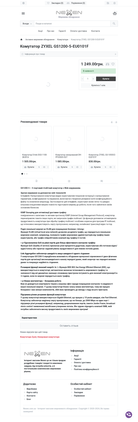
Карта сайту (32, 392)
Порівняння (79, 396)
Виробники (32, 389)
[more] (48, 167)
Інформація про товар (69, 54)
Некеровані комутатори (48, 337)
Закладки (78, 392)
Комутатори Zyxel (28, 337)
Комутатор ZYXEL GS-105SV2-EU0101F (102, 156)
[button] (24, 173)
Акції (40, 31)
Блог (29, 399)
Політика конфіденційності (86, 369)
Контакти (95, 31)
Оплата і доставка (78, 31)
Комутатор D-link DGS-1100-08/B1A (34, 156)
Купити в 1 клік (98, 85)
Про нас (50, 31)
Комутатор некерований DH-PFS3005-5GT (69, 156)
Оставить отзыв (69, 325)
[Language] (23, 3)
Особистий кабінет (82, 389)
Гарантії (62, 31)
